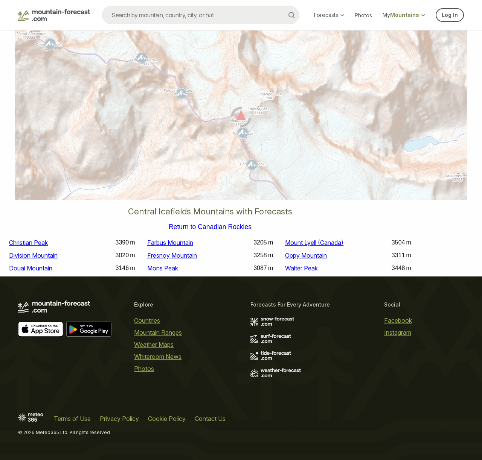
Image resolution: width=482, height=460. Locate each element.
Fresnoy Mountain (172, 255)
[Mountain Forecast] (54, 15)
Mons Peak (162, 268)
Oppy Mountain (306, 255)
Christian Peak (28, 242)
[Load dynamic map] (241, 118)
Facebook (398, 320)
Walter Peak (301, 268)
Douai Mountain (30, 268)
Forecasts (329, 15)
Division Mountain (33, 255)
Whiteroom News (158, 356)
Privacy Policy (119, 418)
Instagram (397, 332)
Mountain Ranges (158, 332)
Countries (147, 320)
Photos (363, 15)
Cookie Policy (167, 418)
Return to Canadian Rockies (210, 227)
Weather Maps (154, 344)
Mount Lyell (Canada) (314, 242)
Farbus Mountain (170, 242)
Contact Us (210, 418)
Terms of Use (72, 418)
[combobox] (200, 15)
